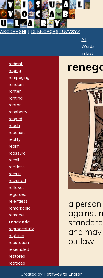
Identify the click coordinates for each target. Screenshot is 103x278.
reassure (17, 153)
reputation (19, 242)
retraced (17, 263)
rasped (15, 118)
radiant (16, 63)
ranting (16, 98)
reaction (17, 132)
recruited (17, 180)
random (16, 84)
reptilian (16, 235)
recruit (15, 173)
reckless (17, 166)
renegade (19, 221)
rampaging (19, 77)
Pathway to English (63, 274)
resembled (19, 249)
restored (17, 256)
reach (14, 125)
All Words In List (87, 46)
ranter (15, 91)
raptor (15, 105)
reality (15, 139)
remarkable (19, 208)
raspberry (18, 111)
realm (14, 146)
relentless (18, 201)
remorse (17, 215)
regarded (17, 194)
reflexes (17, 187)
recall (14, 160)
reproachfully (21, 228)
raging (15, 70)
